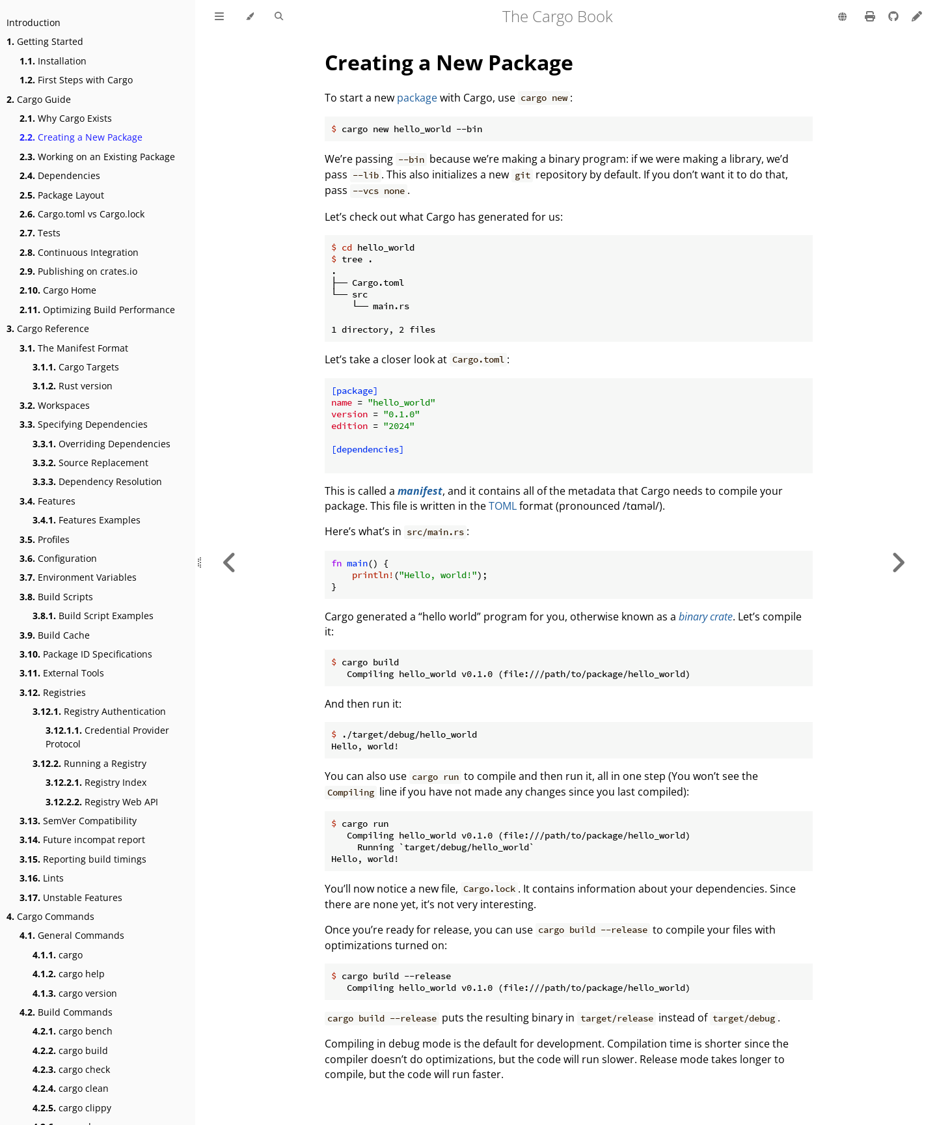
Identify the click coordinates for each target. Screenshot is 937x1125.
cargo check (71, 1069)
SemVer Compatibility (78, 820)
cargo (58, 955)
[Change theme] (249, 17)
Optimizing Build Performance (97, 309)
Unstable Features (71, 897)
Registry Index (96, 782)
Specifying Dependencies (84, 424)
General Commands (72, 935)
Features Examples (87, 520)
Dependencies (60, 175)
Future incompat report (82, 839)
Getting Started (45, 41)
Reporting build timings (83, 859)
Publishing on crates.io (78, 271)
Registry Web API (102, 802)
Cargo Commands (50, 916)
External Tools (62, 673)
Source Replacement (90, 462)
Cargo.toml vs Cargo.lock (82, 214)
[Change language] (842, 17)
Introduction (34, 22)
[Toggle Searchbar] (278, 17)
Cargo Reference (48, 328)
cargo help (69, 973)
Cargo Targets (76, 367)
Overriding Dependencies (101, 444)
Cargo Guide (39, 99)
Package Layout (62, 195)
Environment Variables (78, 577)
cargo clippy (72, 1108)
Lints (42, 878)
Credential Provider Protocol (107, 737)
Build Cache (55, 635)
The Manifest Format (74, 348)
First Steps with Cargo (76, 80)
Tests (40, 233)
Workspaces (55, 405)
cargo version (75, 993)
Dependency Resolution (97, 481)
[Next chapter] (898, 562)
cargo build (70, 1050)
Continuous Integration (79, 252)
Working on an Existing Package (97, 156)
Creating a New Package (81, 137)
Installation (53, 61)
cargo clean (71, 1088)
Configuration (58, 558)
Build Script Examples (93, 615)
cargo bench (73, 1031)
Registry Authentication (99, 711)
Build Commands (66, 1012)
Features (47, 501)
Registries (53, 692)
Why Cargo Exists (66, 118)
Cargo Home (58, 290)
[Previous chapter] (229, 562)
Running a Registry (89, 763)
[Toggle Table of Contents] (219, 17)
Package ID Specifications (86, 654)
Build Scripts (56, 596)
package (417, 97)
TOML (503, 506)
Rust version (73, 386)
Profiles (45, 539)
